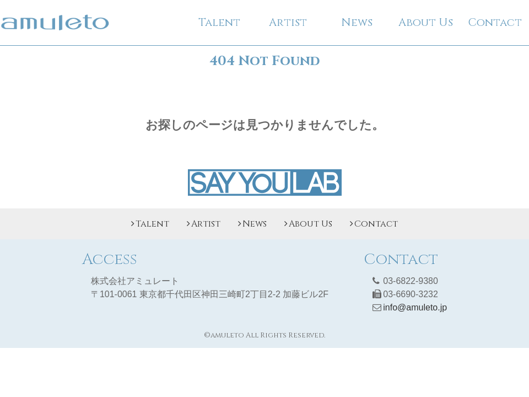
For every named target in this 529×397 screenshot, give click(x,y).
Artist (288, 22)
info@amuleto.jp (415, 307)
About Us (425, 22)
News (357, 22)
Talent (219, 22)
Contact (495, 22)
